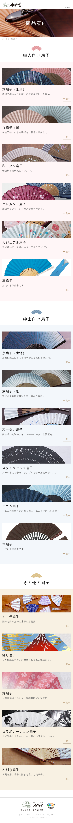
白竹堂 (12, 4)
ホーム (4, 39)
